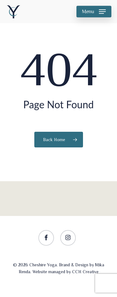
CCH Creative (85, 271)
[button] (93, 11)
